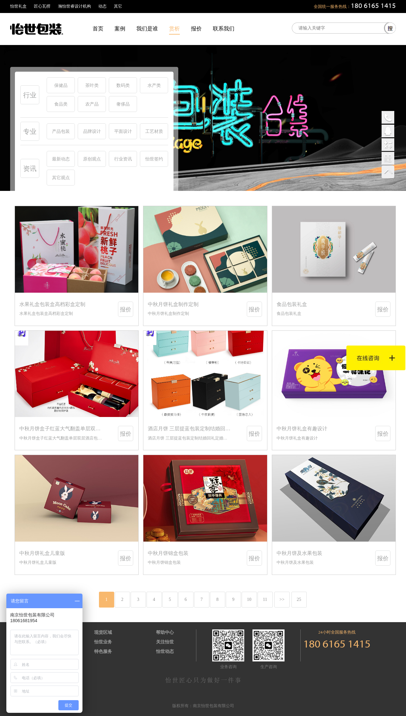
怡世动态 (165, 651)
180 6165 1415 (373, 6)
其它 (118, 6)
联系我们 (223, 29)
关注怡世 (165, 642)
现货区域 (103, 632)
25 (299, 599)
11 (265, 599)
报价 (196, 29)
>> (282, 599)
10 (249, 599)
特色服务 (103, 651)
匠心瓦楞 (42, 6)
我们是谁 (147, 29)
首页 (98, 29)
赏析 (174, 29)
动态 (102, 6)
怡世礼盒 (18, 6)
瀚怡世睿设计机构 (74, 6)
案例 (120, 29)
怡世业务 (103, 642)
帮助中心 (165, 632)
